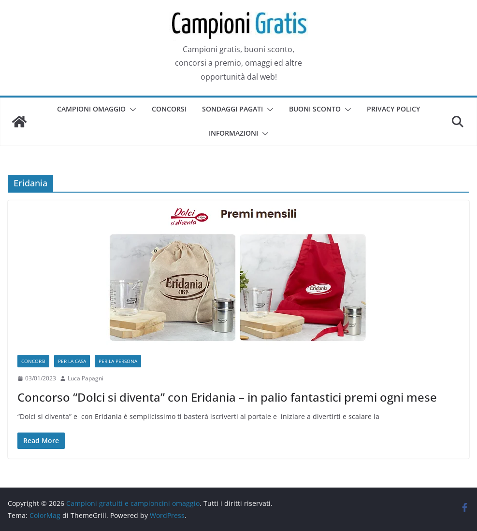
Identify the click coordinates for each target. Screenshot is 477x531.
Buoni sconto (315, 108)
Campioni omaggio (91, 108)
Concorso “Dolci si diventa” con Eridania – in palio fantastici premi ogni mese (227, 397)
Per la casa (72, 361)
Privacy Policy (393, 108)
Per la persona (118, 361)
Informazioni (233, 133)
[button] (131, 109)
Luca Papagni (85, 378)
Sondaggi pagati (232, 108)
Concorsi (169, 108)
